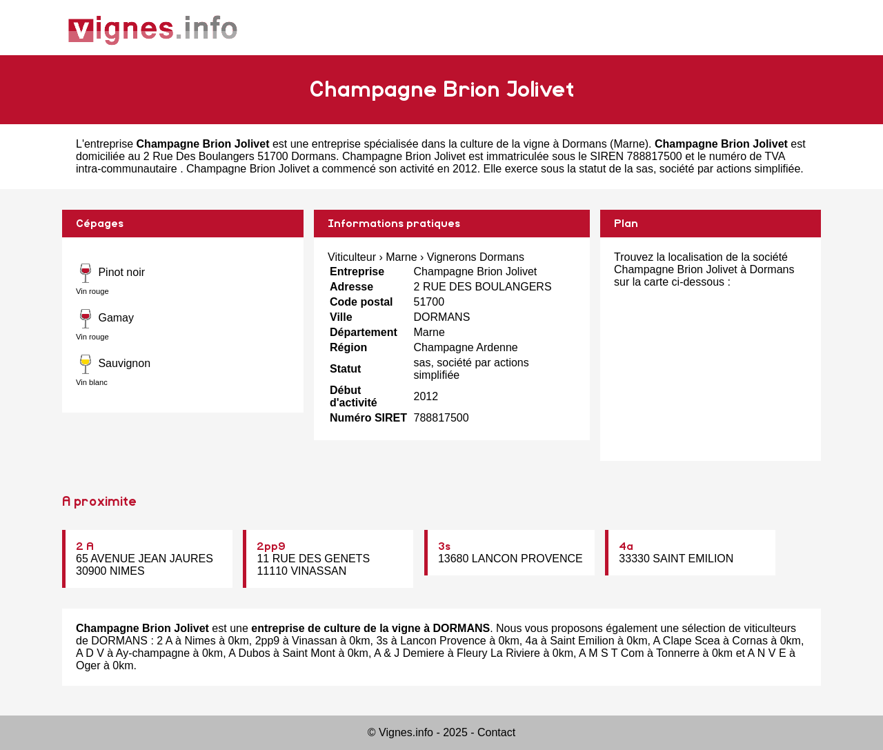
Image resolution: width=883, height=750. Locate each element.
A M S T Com (611, 653)
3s (444, 546)
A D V (90, 653)
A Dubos (249, 653)
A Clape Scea (686, 641)
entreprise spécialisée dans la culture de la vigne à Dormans (459, 144)
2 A (85, 546)
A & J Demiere (409, 653)
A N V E (767, 653)
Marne (628, 144)
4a (626, 546)
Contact (496, 732)
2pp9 (271, 546)
